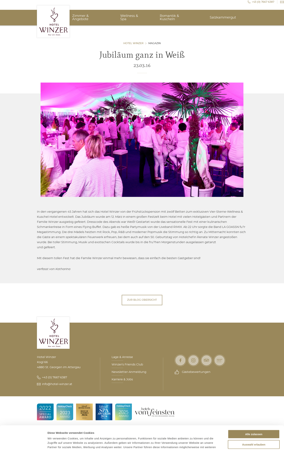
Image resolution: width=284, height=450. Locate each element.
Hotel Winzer (133, 43)
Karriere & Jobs (122, 379)
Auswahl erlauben (253, 424)
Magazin (154, 43)
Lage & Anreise (122, 357)
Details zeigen (192, 442)
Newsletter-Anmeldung (129, 372)
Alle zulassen (253, 413)
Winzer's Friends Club (127, 364)
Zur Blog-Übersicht (142, 300)
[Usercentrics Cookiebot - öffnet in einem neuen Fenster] (23, 443)
